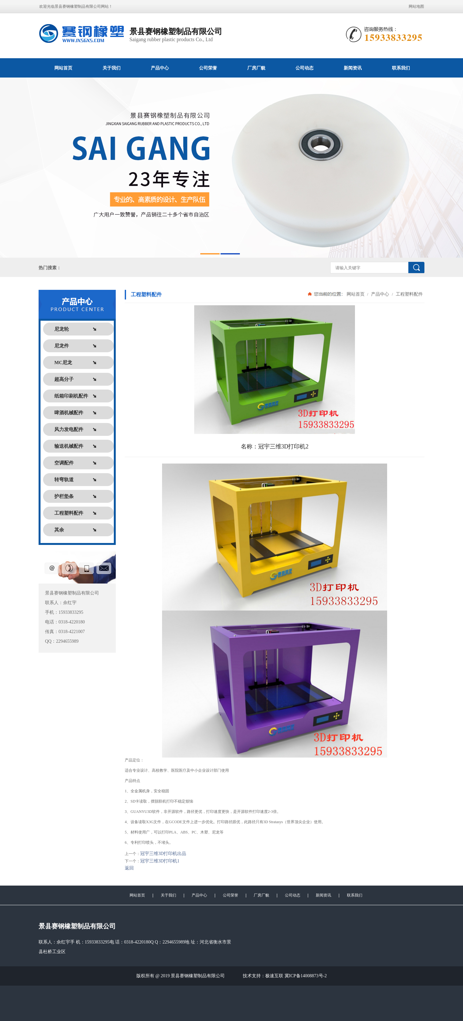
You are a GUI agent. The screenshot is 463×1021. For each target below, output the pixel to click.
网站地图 (416, 6)
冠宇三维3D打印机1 (159, 861)
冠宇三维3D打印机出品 (163, 853)
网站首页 (63, 67)
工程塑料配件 (409, 294)
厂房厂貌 (256, 67)
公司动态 (304, 67)
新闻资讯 (353, 67)
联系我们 (401, 67)
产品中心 (160, 67)
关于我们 (112, 67)
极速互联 (274, 975)
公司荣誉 (208, 67)
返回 (129, 868)
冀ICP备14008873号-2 (306, 975)
